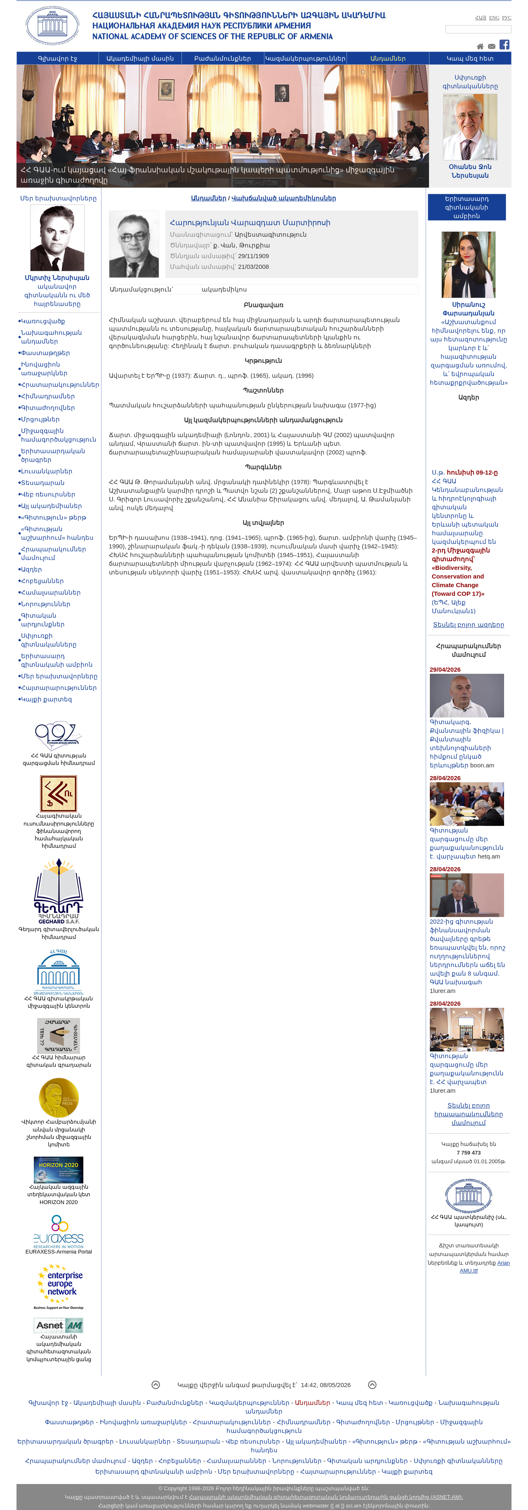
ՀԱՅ (480, 18)
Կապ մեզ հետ (470, 58)
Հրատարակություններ (60, 384)
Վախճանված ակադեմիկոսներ (283, 198)
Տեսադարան (43, 482)
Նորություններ (46, 603)
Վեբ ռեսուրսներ (48, 494)
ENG (494, 18)
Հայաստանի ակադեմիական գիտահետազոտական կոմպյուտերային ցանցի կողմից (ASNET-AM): (326, 1497)
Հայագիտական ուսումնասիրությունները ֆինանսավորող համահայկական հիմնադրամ (59, 828)
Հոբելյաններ (42, 580)
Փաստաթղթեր (45, 352)
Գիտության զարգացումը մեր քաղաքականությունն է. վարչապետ (467, 840)
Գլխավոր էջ (57, 58)
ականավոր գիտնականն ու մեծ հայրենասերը (57, 295)
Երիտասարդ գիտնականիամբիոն (467, 207)
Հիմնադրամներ (48, 396)
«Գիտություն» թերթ (53, 517)
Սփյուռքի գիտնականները (458, 1460)
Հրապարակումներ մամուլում (75, 1460)
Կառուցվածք (43, 321)
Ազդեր (31, 569)
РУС (507, 18)
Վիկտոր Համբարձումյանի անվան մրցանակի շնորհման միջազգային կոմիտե (58, 1130)
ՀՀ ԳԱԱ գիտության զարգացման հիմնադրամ (59, 756)
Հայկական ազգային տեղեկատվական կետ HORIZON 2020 (59, 1191)
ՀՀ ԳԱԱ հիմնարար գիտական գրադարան (58, 1058)
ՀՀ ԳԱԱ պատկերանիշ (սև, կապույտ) (469, 1218)
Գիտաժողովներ (48, 407)
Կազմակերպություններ (305, 58)
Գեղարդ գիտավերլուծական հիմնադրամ (59, 930)
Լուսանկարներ (47, 471)
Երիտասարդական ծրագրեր (65, 1441)
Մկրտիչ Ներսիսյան (57, 277)
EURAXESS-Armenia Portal (59, 1249)
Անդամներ (388, 58)
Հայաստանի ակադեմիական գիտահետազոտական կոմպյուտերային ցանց (59, 1345)
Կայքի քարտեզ (46, 699)
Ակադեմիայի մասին (140, 58)
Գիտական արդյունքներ (367, 1460)
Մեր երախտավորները (58, 198)
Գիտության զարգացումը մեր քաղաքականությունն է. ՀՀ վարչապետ (467, 1065)
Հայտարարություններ (59, 687)
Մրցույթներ (40, 419)
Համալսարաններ (51, 592)
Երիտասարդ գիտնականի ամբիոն (153, 1471)
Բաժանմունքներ (222, 58)
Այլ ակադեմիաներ (51, 505)
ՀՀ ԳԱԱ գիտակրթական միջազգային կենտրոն (58, 999)
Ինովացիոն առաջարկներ (143, 1421)
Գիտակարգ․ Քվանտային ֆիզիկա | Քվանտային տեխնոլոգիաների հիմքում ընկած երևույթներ (467, 740)
